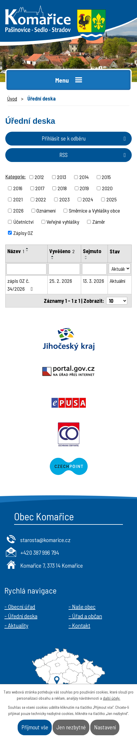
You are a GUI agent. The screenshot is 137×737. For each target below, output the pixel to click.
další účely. (111, 698)
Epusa (68, 403)
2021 (18, 199)
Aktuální (117, 281)
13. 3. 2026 (93, 281)
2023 (64, 199)
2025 (111, 199)
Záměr (98, 221)
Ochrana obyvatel (68, 434)
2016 (17, 188)
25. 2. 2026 (60, 281)
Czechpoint (68, 466)
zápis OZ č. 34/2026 (21, 285)
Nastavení (105, 727)
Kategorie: (15, 176)
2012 (39, 177)
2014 (84, 177)
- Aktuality (16, 625)
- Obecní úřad (19, 606)
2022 (41, 199)
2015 (106, 177)
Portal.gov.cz (68, 371)
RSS (93, 154)
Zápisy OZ (23, 232)
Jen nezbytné (71, 727)
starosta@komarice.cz (45, 539)
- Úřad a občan (85, 615)
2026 (18, 210)
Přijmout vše (34, 727)
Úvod (12, 98)
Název (15, 251)
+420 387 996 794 (39, 552)
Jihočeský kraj (68, 339)
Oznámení (46, 210)
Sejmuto (92, 251)
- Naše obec (82, 606)
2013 (61, 177)
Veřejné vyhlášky (62, 221)
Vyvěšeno (62, 251)
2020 (107, 188)
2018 (62, 188)
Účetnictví (23, 221)
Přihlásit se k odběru (85, 138)
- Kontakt (79, 625)
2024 (88, 199)
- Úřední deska (20, 615)
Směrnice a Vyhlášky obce (94, 210)
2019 (84, 188)
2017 (39, 188)
